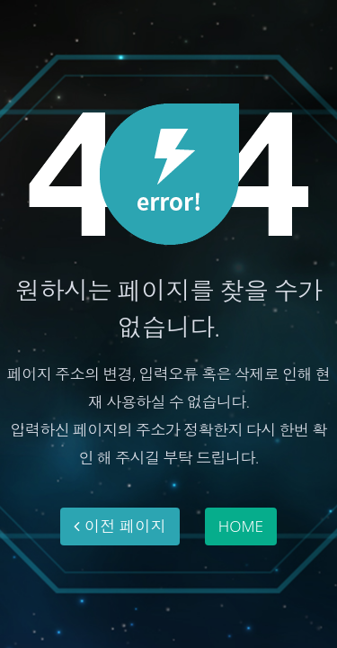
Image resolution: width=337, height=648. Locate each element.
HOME (240, 525)
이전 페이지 (120, 525)
